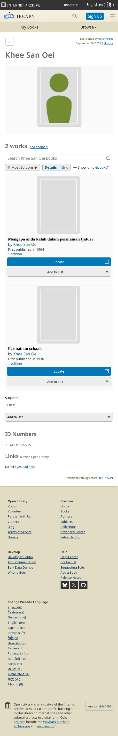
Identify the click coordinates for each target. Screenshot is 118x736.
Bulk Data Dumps (20, 567)
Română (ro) (17, 658)
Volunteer (15, 511)
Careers (13, 521)
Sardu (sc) (15, 663)
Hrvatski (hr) (17, 643)
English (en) (16, 622)
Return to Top (70, 537)
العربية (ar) (15, 607)
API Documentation (22, 562)
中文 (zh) (14, 679)
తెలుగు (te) (15, 669)
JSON (110, 478)
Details (51, 167)
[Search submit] (75, 16)
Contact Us (68, 562)
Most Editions (21, 167)
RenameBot (105, 38)
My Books (29, 27)
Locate (59, 262)
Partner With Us (19, 516)
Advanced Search (73, 532)
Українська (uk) (19, 674)
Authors (66, 516)
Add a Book (69, 572)
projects (19, 722)
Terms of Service (19, 532)
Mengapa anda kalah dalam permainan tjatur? (51, 239)
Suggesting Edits (73, 567)
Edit (10, 41)
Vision (12, 506)
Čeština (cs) (16, 612)
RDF (101, 478)
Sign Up (95, 16)
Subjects (67, 521)
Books (65, 511)
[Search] (55, 158)
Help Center (69, 557)
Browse (78, 27)
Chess (11, 405)
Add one (28, 467)
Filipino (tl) (15, 684)
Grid (64, 167)
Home (65, 506)
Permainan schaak (25, 348)
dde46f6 (105, 706)
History (108, 43)
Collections (69, 527)
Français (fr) (16, 633)
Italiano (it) (16, 648)
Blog (11, 527)
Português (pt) (18, 653)
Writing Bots (17, 572)
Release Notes (71, 577)
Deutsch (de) (17, 617)
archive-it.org (47, 726)
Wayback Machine (56, 722)
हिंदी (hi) (13, 638)
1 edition (15, 254)
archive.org (22, 726)
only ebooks (97, 167)
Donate (70, 4)
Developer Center (20, 557)
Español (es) (16, 627)
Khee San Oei (25, 244)
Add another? (39, 147)
